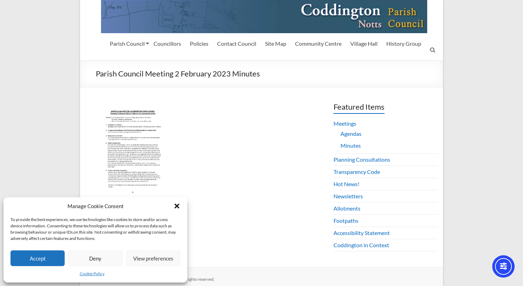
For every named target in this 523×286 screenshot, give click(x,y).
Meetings (345, 123)
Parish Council (127, 43)
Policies (199, 43)
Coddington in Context (361, 245)
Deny (95, 258)
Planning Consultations (362, 159)
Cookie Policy (92, 273)
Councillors (167, 43)
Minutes (351, 145)
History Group (403, 43)
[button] (176, 206)
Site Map (275, 43)
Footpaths (346, 220)
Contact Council (236, 43)
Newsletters (348, 196)
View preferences (153, 258)
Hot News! (346, 184)
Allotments (347, 208)
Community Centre (318, 43)
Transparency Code (357, 171)
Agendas (351, 133)
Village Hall (364, 43)
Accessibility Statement (362, 232)
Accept (38, 258)
